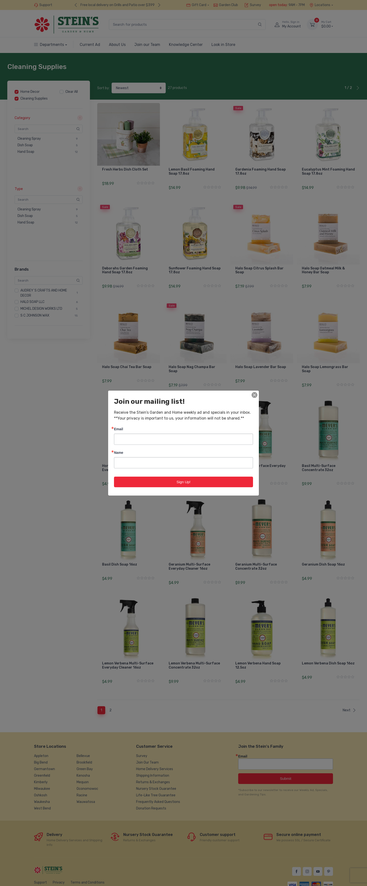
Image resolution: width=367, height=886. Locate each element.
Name (118, 452)
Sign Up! (183, 482)
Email (118, 428)
